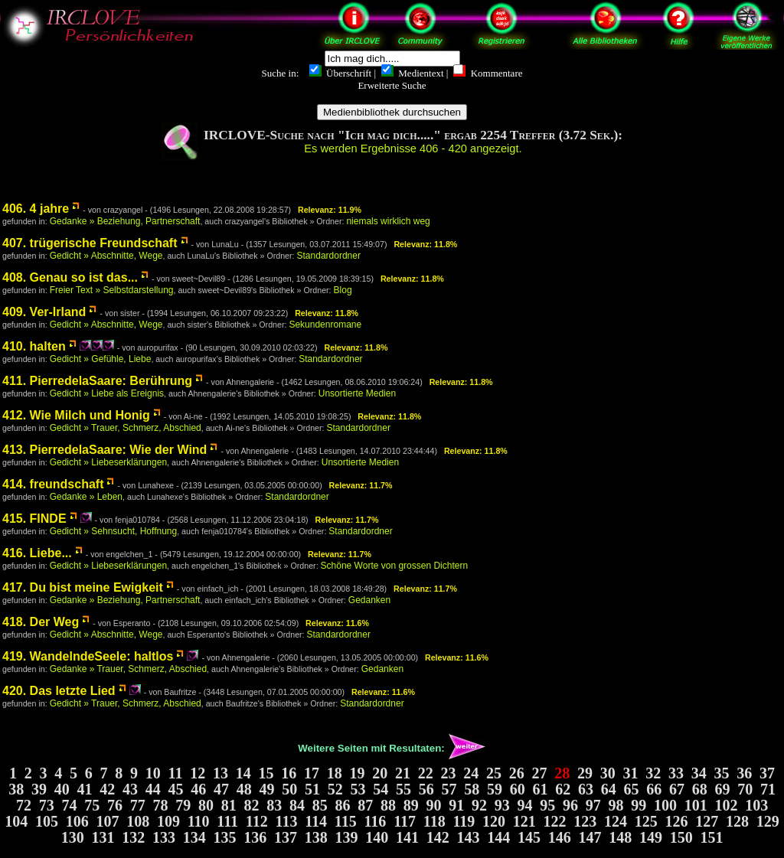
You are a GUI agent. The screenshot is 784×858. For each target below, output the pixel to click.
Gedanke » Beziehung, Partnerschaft (125, 221)
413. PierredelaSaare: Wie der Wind (104, 449)
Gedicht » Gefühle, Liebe (101, 359)
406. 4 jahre (35, 208)
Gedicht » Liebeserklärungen (108, 462)
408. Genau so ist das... (70, 277)
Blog (343, 290)
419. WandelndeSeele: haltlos (87, 656)
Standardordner (329, 255)
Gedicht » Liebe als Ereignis (107, 393)
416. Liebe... (37, 552)
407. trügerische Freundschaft (90, 243)
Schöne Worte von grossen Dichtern (395, 565)
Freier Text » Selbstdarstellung (112, 290)
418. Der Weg (40, 621)
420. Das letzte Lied (59, 690)
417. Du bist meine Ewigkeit (82, 587)
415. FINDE (34, 518)
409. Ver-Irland (44, 311)
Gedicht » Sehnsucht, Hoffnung (114, 531)
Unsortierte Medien (357, 393)
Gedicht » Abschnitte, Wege (106, 255)
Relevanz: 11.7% (361, 485)
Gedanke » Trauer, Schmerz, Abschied (128, 669)
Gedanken (369, 600)
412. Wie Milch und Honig (76, 415)
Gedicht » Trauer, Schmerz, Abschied (125, 427)
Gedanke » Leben (86, 496)
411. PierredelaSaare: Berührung (97, 380)
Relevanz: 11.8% (425, 244)
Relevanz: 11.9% (329, 209)
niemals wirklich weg (388, 221)
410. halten (34, 346)
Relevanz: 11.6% (337, 623)
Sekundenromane (325, 324)
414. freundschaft (52, 484)
